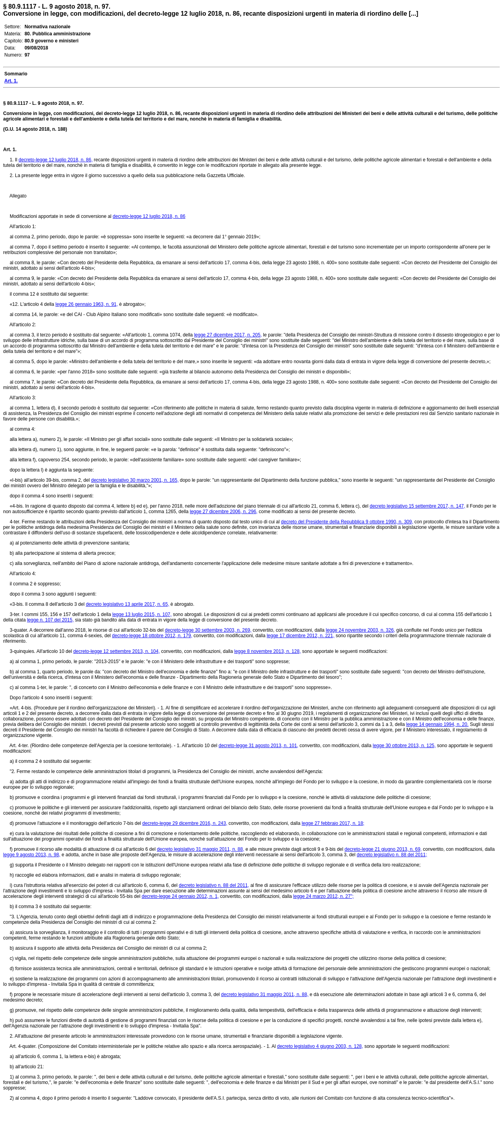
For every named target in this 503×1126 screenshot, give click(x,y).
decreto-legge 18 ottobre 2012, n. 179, (152, 635)
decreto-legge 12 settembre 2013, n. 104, (116, 651)
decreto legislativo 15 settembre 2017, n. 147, (417, 506)
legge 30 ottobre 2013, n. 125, (404, 745)
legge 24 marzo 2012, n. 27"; (323, 896)
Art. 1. (10, 149)
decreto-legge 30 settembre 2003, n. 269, (208, 630)
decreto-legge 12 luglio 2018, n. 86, (55, 160)
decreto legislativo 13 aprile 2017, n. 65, (127, 604)
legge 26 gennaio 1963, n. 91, (86, 304)
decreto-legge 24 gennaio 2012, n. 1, (179, 896)
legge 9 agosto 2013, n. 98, (31, 854)
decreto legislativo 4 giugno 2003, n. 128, (320, 1046)
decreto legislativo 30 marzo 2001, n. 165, (135, 480)
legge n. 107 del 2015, (50, 620)
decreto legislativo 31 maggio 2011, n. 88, (200, 849)
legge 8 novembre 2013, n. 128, (267, 651)
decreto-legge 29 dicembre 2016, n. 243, (184, 823)
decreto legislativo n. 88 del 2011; (392, 854)
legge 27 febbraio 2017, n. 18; (333, 823)
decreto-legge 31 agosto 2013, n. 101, (258, 745)
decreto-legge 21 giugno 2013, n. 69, (383, 849)
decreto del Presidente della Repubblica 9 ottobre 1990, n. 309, (347, 522)
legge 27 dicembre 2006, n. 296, (223, 511)
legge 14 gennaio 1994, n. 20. (437, 724)
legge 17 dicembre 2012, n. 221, (300, 635)
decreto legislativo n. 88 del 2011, (214, 885)
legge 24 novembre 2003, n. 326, (360, 630)
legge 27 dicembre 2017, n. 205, (228, 335)
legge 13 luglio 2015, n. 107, (142, 614)
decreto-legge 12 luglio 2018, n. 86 (149, 216)
